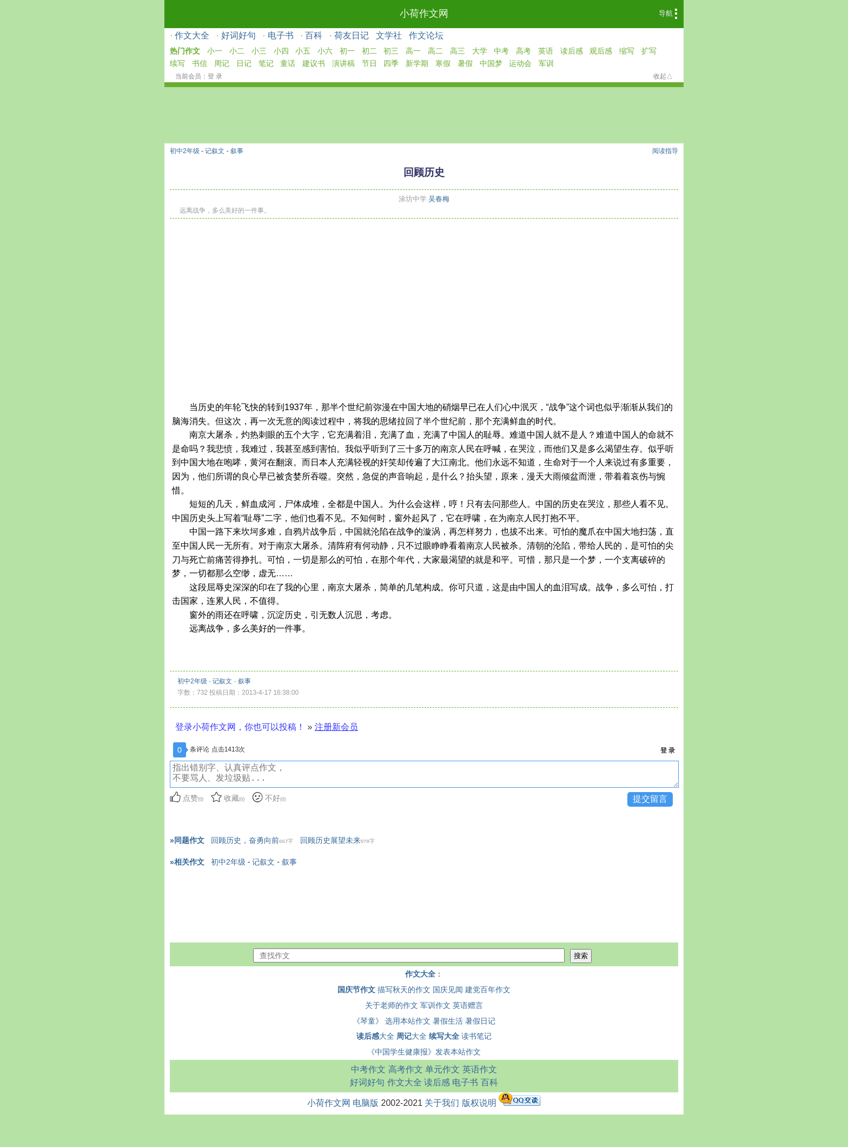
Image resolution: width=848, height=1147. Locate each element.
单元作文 (442, 1069)
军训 (546, 63)
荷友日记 (351, 35)
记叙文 (214, 151)
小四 (281, 51)
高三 (457, 51)
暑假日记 (480, 1021)
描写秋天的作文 (403, 989)
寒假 (443, 63)
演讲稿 (343, 63)
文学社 (389, 35)
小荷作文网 (424, 13)
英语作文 (479, 1069)
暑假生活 (448, 1021)
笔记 (266, 63)
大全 (375, 1036)
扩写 (649, 51)
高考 (523, 51)
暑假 (465, 63)
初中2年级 (185, 151)
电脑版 (366, 1103)
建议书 (313, 63)
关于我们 (442, 1103)
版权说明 (479, 1103)
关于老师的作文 (391, 1005)
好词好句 (238, 35)
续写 (177, 63)
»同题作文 (187, 840)
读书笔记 (476, 1036)
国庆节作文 (356, 989)
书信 (199, 63)
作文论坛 (426, 35)
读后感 (571, 51)
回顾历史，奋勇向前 (252, 840)
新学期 (417, 63)
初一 (347, 51)
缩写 (626, 51)
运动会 (520, 63)
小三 (259, 51)
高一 (413, 51)
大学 (479, 51)
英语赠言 (468, 1005)
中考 (501, 51)
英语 (545, 51)
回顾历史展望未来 (337, 840)
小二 (236, 51)
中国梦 (491, 63)
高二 (435, 51)
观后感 (600, 51)
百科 (313, 35)
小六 (325, 51)
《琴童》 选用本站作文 (391, 1021)
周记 (221, 63)
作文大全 (192, 35)
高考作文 (405, 1069)
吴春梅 (438, 199)
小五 (302, 51)
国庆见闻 (448, 989)
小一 (214, 51)
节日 (369, 63)
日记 (243, 63)
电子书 (281, 35)
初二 (369, 51)
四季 (391, 63)
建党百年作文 (488, 989)
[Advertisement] (424, 299)
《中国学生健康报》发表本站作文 (424, 1051)
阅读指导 (665, 151)
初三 (391, 51)
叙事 (236, 151)
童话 (287, 63)
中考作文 (368, 1069)
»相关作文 (187, 862)
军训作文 (435, 1005)
